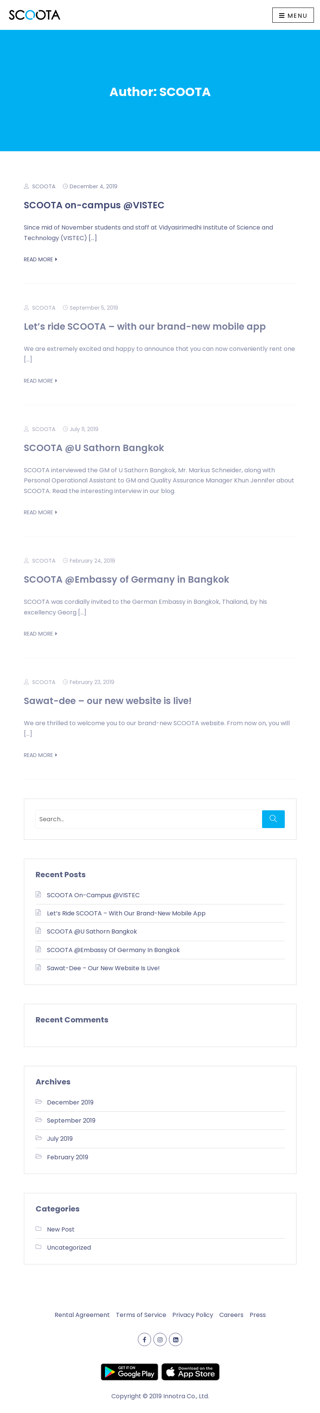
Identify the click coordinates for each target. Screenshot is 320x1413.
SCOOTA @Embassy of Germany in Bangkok (126, 579)
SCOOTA (43, 186)
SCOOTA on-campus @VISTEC (94, 205)
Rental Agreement (82, 1315)
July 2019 (60, 1138)
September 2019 (71, 1120)
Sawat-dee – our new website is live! (108, 701)
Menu (293, 15)
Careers (231, 1315)
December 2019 (70, 1102)
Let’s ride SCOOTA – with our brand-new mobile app (145, 326)
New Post (61, 1229)
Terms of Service (141, 1315)
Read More (40, 259)
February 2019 (67, 1157)
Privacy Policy (192, 1315)
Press (258, 1315)
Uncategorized (69, 1247)
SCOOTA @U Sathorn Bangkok (94, 448)
